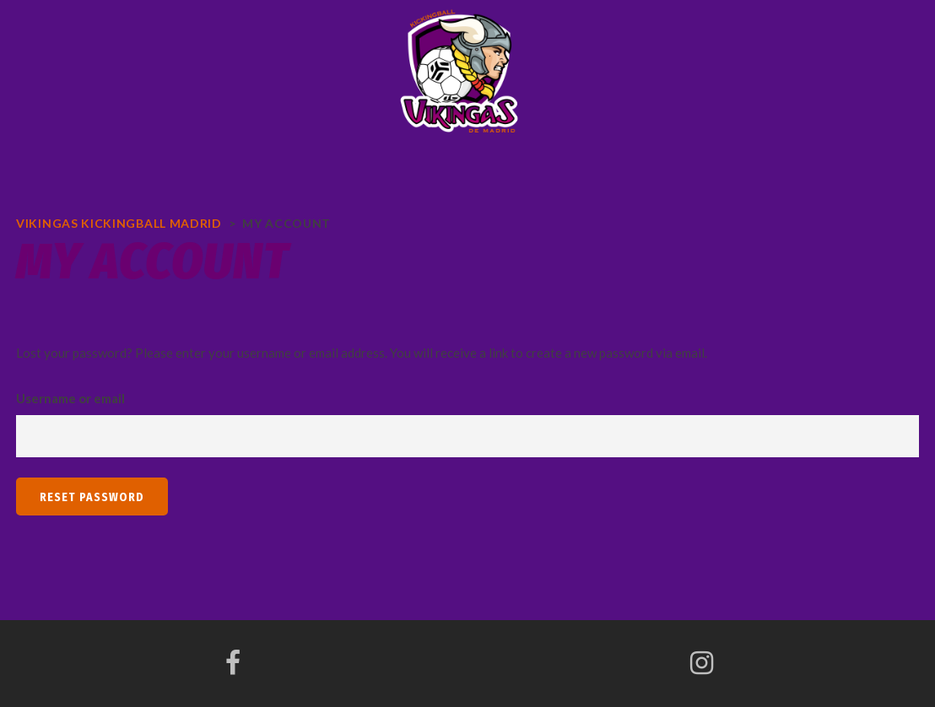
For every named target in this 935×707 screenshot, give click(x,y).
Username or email (70, 398)
